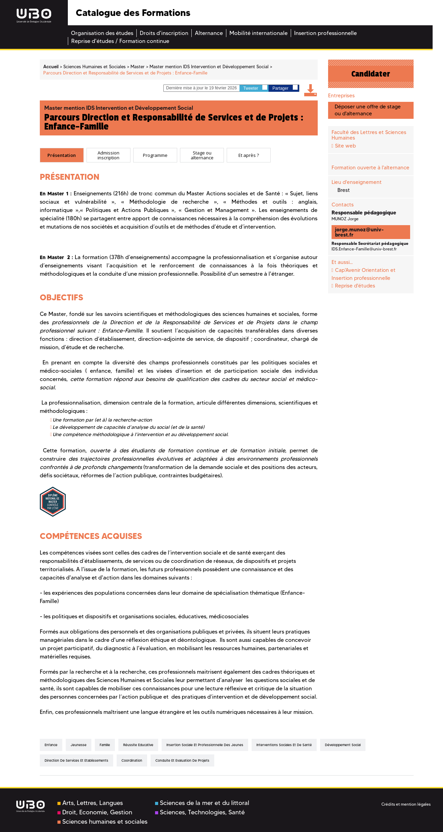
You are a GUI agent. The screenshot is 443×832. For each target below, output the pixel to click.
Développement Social (343, 745)
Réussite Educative (138, 745)
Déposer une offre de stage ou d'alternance (368, 110)
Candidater (370, 74)
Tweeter (255, 88)
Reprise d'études (355, 286)
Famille (105, 745)
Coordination (131, 760)
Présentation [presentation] (61, 155)
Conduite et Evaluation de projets (182, 760)
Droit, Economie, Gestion (94, 812)
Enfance (51, 745)
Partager (284, 88)
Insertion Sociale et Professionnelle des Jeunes (204, 745)
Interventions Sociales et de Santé (284, 745)
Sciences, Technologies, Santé (200, 812)
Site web (345, 146)
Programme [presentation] (155, 155)
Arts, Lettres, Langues (90, 803)
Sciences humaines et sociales (102, 821)
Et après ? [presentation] (248, 155)
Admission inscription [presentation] (108, 155)
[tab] (62, 155)
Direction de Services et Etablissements (76, 760)
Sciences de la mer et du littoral (202, 803)
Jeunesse (79, 745)
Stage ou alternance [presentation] (202, 155)
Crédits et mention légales (406, 804)
